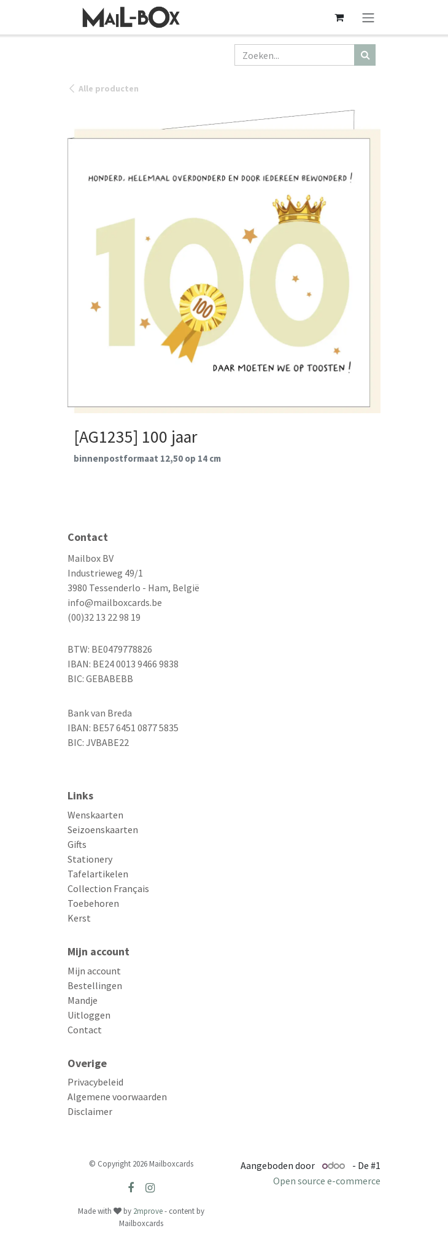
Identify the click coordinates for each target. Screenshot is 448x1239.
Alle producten (103, 88)
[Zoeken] (365, 55)
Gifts (77, 844)
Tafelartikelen (98, 874)
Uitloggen (89, 1015)
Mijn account (94, 971)
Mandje (83, 1000)
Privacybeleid (95, 1082)
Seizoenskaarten (103, 829)
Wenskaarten (95, 815)
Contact (85, 1029)
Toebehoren (93, 903)
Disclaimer (90, 1111)
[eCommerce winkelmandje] (338, 17)
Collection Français (108, 888)
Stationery (90, 859)
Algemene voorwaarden (117, 1096)
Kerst (79, 918)
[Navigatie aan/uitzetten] (368, 17)
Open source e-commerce (326, 1181)
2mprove (148, 1211)
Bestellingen (95, 985)
